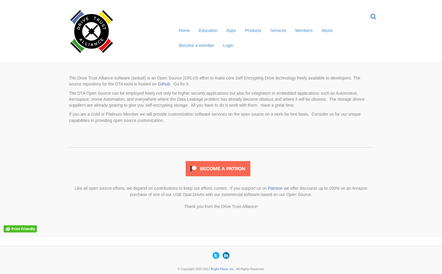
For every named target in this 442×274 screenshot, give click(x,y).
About (327, 30)
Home (184, 30)
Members (304, 30)
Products (253, 30)
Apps (231, 30)
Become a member (196, 45)
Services (278, 30)
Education (208, 30)
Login (228, 45)
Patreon (275, 188)
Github (164, 84)
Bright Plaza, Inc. (222, 269)
